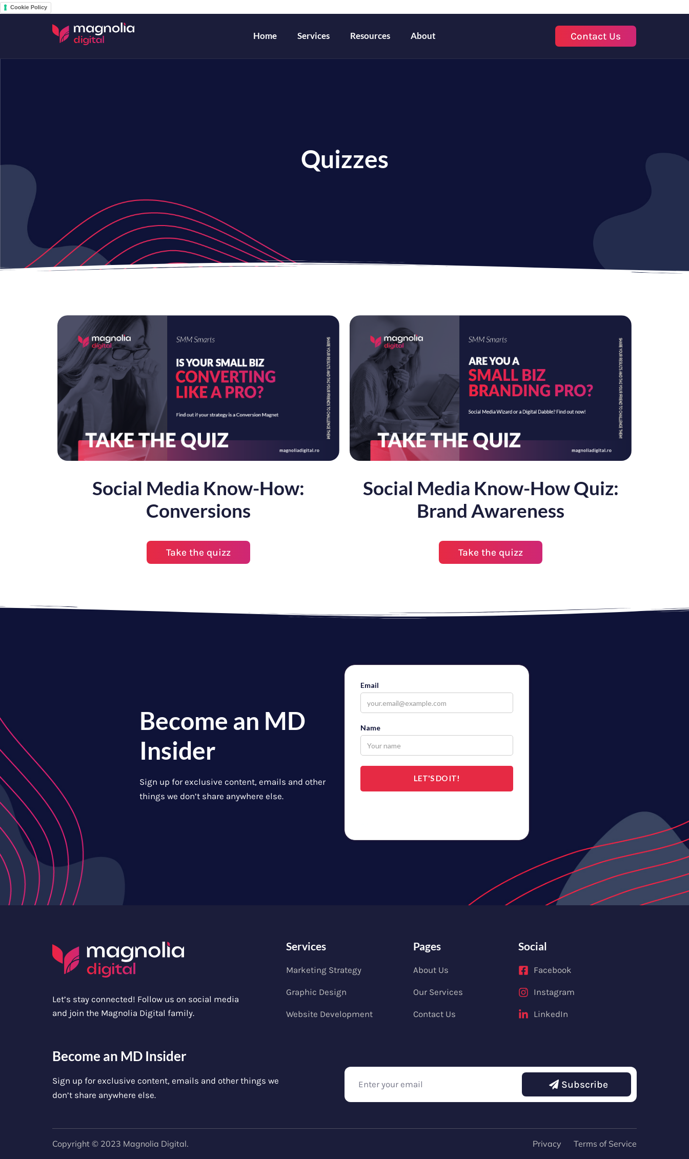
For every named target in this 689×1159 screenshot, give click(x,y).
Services (313, 35)
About (423, 35)
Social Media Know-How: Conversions (198, 499)
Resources (370, 35)
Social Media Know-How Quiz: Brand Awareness (491, 499)
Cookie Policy (28, 7)
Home (265, 35)
